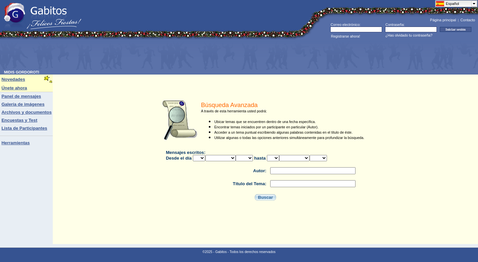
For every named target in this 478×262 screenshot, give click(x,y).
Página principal (443, 20)
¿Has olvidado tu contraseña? (409, 35)
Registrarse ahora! (345, 36)
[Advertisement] (125, 55)
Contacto (467, 20)
